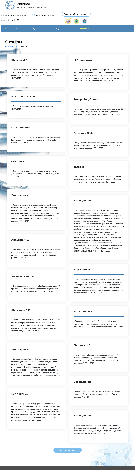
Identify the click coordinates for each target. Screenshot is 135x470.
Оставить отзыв (67, 439)
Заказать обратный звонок (120, 4)
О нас (6, 19)
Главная (9, 36)
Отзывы (69, 19)
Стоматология (20, 19)
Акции (57, 19)
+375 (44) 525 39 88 (89, 5)
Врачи (34, 19)
